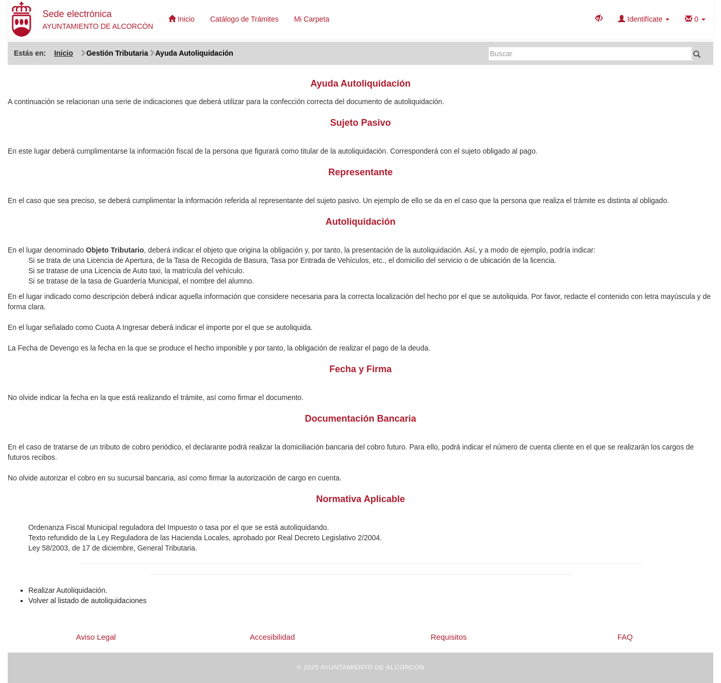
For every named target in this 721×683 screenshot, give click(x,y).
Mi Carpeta (311, 19)
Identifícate (644, 19)
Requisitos (449, 636)
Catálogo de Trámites (244, 19)
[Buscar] (591, 53)
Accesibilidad (272, 636)
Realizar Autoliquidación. (67, 590)
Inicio (181, 19)
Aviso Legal (96, 636)
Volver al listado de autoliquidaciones (87, 600)
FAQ (625, 636)
